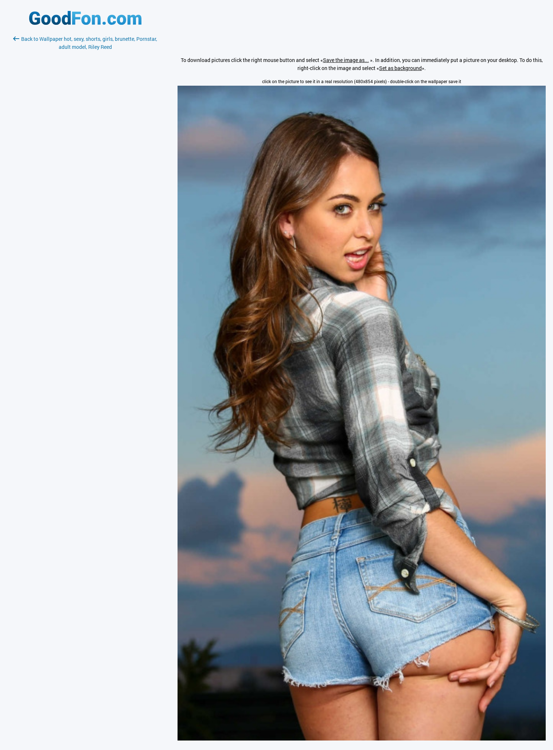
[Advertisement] (85, 137)
